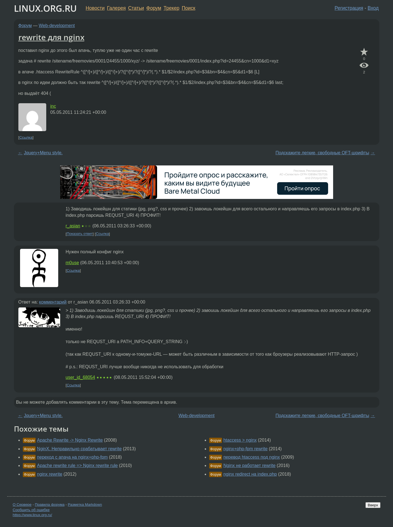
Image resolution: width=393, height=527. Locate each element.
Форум (153, 8)
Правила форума (50, 504)
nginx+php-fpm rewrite (245, 448)
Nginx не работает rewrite (249, 465)
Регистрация (349, 8)
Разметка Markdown (85, 504)
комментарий (53, 302)
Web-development (57, 25)
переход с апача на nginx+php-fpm (72, 457)
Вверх (373, 505)
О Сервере (22, 504)
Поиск (188, 8)
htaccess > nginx (240, 440)
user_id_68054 (80, 377)
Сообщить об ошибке (31, 510)
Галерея (116, 8)
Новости (95, 8)
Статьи (136, 8)
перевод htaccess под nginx (251, 457)
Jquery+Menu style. (43, 152)
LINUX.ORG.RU (45, 8)
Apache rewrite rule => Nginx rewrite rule (77, 465)
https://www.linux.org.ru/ (32, 515)
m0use (72, 262)
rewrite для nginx (51, 37)
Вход (373, 8)
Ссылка (25, 137)
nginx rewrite (49, 474)
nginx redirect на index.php (250, 474)
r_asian (73, 225)
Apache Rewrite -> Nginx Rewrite (70, 440)
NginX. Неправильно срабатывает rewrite (79, 448)
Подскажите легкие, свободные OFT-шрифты (322, 152)
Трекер (171, 8)
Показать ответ (80, 234)
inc (53, 106)
